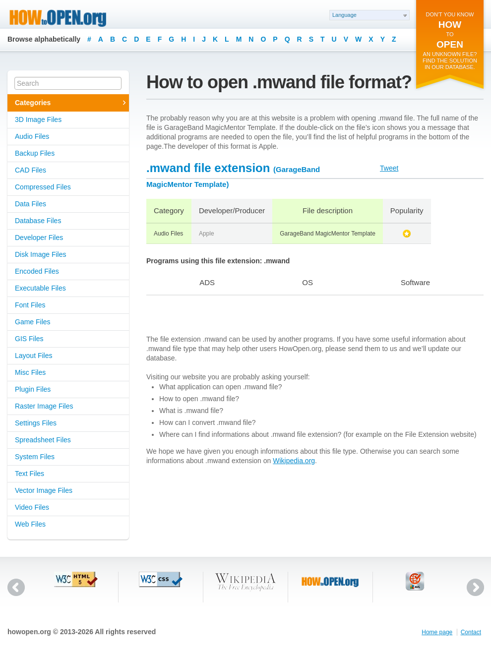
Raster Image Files (44, 406)
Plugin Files (33, 389)
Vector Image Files (43, 490)
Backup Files (35, 153)
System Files (35, 457)
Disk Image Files (40, 254)
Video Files (32, 507)
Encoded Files (37, 271)
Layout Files (33, 355)
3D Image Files (38, 119)
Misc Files (30, 372)
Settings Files (36, 423)
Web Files (30, 524)
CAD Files (30, 170)
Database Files (38, 221)
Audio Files (32, 136)
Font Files (30, 305)
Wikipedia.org (294, 461)
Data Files (30, 204)
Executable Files (40, 288)
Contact (471, 632)
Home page (437, 632)
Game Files (33, 322)
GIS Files (29, 339)
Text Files (29, 474)
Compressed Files (43, 187)
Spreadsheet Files (43, 440)
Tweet (389, 168)
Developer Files (39, 237)
